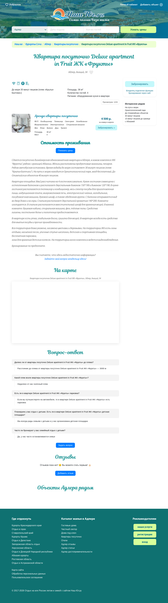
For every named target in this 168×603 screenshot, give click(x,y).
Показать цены (65, 150)
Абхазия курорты (20, 555)
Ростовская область (22, 559)
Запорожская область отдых (26, 544)
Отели (64, 540)
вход (145, 542)
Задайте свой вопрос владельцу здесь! (65, 259)
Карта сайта (18, 570)
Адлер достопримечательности (76, 552)
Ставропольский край (22, 533)
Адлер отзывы (68, 544)
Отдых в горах (19, 529)
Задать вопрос (65, 445)
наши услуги (145, 527)
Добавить (151, 5)
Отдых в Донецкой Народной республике (32, 552)
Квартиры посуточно (66, 44)
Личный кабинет (129, 4)
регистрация (144, 534)
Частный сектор (69, 529)
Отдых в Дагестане (21, 540)
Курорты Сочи (33, 44)
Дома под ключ (68, 533)
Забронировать (105, 128)
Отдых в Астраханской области (27, 563)
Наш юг (18, 44)
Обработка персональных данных (28, 574)
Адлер (47, 44)
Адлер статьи (68, 548)
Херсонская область (22, 548)
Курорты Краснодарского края (27, 525)
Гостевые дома (68, 525)
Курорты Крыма (19, 537)
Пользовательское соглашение (27, 577)
